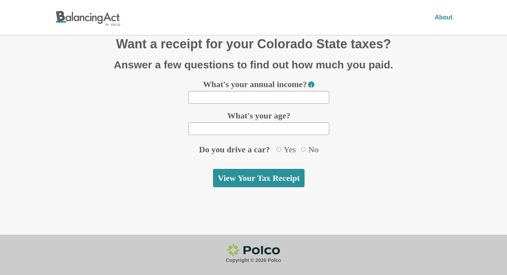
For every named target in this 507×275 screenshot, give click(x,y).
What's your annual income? (255, 84)
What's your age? (258, 115)
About (443, 17)
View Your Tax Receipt (259, 178)
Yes (286, 149)
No (309, 149)
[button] (311, 84)
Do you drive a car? (234, 149)
